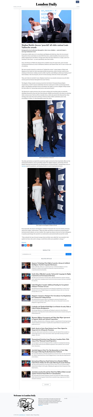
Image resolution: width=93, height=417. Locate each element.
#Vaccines (24, 242)
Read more (40, 405)
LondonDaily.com (22, 414)
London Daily (46, 4)
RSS (65, 398)
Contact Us (28, 414)
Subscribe (68, 254)
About (32, 414)
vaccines (24, 166)
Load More (46, 384)
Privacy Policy (36, 414)
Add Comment (68, 245)
